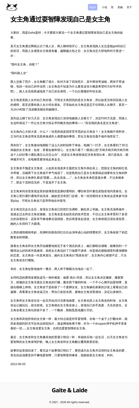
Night (92, 7)
